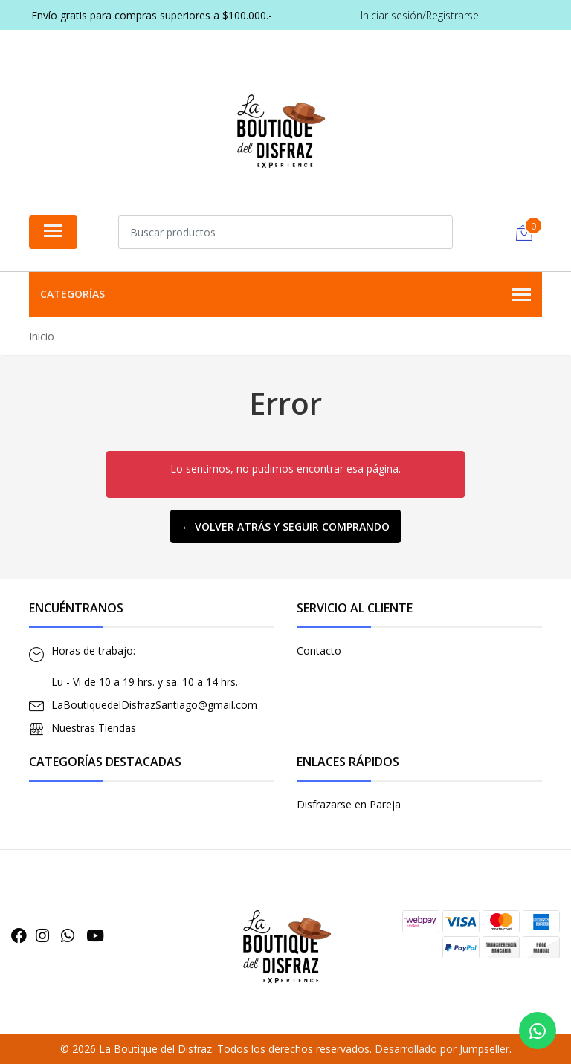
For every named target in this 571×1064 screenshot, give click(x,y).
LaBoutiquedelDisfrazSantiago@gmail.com (154, 705)
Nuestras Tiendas (93, 728)
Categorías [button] (285, 295)
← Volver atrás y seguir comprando (285, 526)
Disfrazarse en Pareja (349, 804)
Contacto (319, 650)
